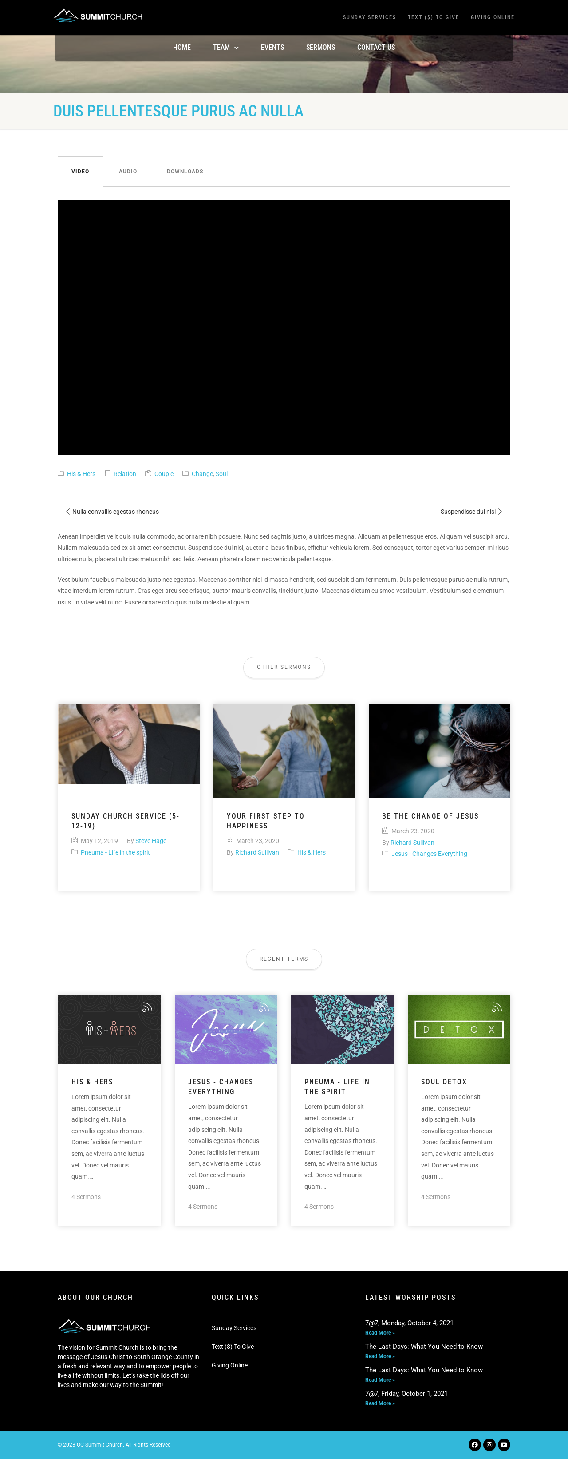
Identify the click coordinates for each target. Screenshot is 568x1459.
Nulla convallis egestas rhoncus (112, 511)
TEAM (226, 48)
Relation (125, 473)
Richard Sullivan (257, 852)
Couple (164, 473)
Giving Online (493, 17)
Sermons (320, 47)
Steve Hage (150, 840)
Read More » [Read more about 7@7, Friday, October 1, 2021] (380, 1403)
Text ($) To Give (433, 17)
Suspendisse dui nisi (472, 511)
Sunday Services (369, 17)
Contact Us (376, 47)
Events (272, 47)
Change (202, 473)
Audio (128, 171)
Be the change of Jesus (430, 816)
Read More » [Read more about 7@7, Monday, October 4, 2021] (380, 1333)
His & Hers (81, 473)
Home (182, 47)
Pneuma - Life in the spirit (115, 852)
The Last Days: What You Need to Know (424, 1347)
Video (80, 171)
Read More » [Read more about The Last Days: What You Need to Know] (380, 1356)
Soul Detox (444, 1082)
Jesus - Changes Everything (429, 853)
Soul (222, 473)
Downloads (185, 171)
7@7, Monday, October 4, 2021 (409, 1323)
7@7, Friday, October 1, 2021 (406, 1394)
